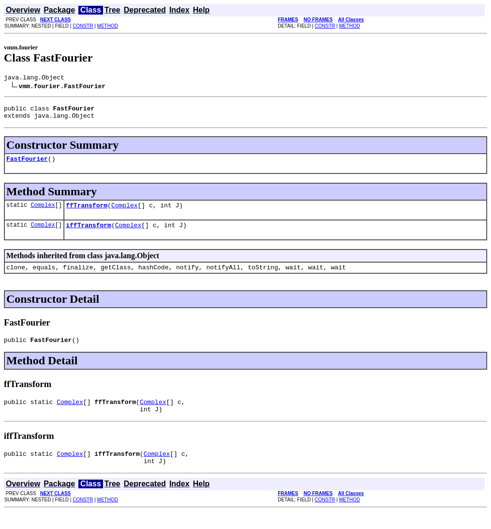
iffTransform (88, 233)
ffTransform (86, 212)
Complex (42, 212)
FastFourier (27, 164)
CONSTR (83, 26)
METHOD (107, 26)
